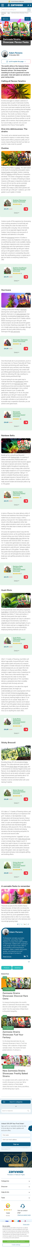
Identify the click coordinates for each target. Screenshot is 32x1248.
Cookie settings (16, 1245)
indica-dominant (21, 314)
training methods (20, 185)
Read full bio (7, 956)
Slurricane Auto (18, 384)
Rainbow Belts (15, 457)
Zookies (17, 168)
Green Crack (23, 766)
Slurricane (23, 309)
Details (16, 213)
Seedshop (18, 968)
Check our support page (24, 1215)
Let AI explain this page (16, 61)
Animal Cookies (6, 172)
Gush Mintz (4, 612)
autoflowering (19, 381)
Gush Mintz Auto (23, 693)
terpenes (9, 174)
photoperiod (10, 237)
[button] (4, 54)
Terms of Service (4, 1149)
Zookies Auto (5, 246)
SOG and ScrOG (15, 332)
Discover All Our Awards (16, 1165)
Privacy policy (26, 1224)
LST (7, 185)
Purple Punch (20, 316)
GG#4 (15, 172)
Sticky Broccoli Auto (24, 839)
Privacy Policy (25, 1147)
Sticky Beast (13, 766)
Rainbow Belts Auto (16, 538)
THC (18, 374)
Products (6, 968)
